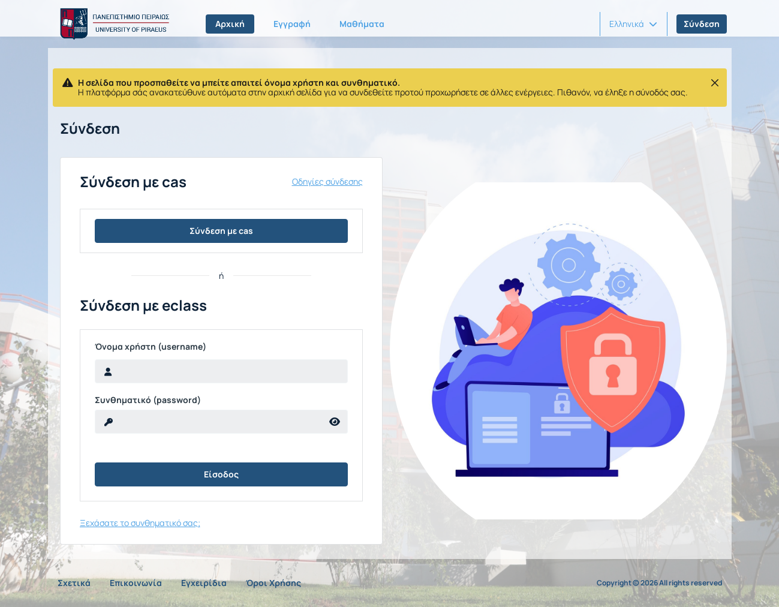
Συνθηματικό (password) (148, 400)
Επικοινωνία (136, 582)
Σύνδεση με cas (221, 230)
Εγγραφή (292, 23)
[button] (633, 24)
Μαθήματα (361, 23)
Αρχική (230, 23)
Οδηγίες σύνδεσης (327, 182)
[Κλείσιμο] (715, 82)
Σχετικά (74, 582)
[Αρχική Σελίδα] (113, 24)
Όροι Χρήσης (273, 582)
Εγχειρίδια (204, 582)
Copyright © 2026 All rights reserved (659, 583)
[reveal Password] (209, 422)
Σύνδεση (702, 23)
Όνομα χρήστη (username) (150, 346)
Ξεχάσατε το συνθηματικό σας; (140, 522)
